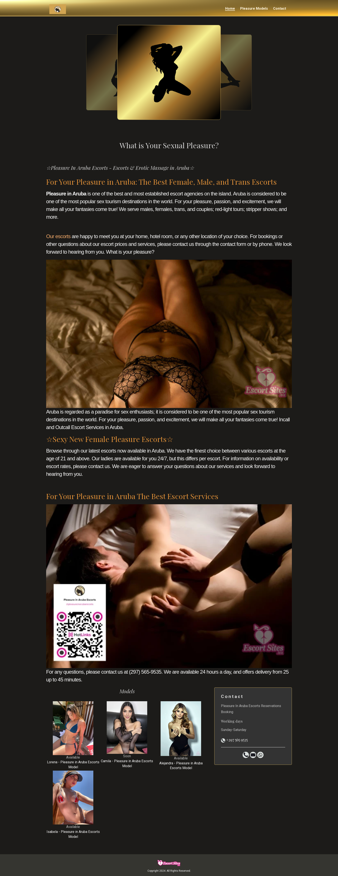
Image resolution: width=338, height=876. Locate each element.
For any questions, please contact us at (87, 672)
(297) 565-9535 (145, 672)
